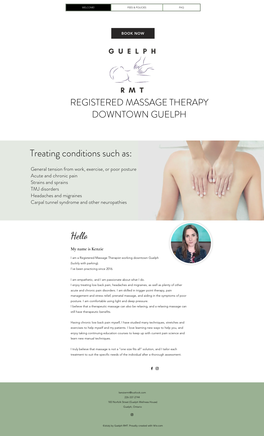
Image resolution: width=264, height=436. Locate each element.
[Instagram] (157, 368)
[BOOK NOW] (133, 33)
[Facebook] (152, 368)
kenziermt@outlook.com (132, 392)
